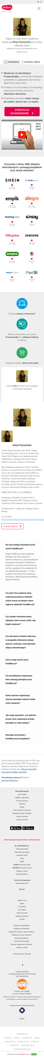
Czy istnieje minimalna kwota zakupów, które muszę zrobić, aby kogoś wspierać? (21, 620)
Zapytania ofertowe (22, 916)
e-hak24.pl (35, 1041)
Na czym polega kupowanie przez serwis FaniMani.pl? (20, 547)
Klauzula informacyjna (21, 941)
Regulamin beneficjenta (22, 928)
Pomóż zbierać (12, 526)
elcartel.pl (8, 1038)
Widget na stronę (22, 871)
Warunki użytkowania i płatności (21, 944)
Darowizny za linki (22, 868)
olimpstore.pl (27, 1038)
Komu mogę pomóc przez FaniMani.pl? (17, 662)
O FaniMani (22, 906)
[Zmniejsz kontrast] (38, 2)
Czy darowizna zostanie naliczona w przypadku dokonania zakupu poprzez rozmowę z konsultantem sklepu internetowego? (21, 642)
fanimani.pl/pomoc (9, 780)
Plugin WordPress (22, 874)
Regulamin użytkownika (22, 925)
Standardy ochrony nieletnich (21, 935)
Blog (21, 858)
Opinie (22, 903)
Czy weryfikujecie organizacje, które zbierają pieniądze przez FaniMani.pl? (19, 679)
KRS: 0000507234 (22, 976)
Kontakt (22, 919)
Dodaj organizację (22, 849)
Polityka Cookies (22, 947)
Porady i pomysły (22, 816)
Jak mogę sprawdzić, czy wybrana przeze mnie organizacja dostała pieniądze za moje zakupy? (21, 719)
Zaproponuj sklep (22, 820)
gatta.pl (37, 1038)
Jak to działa (22, 794)
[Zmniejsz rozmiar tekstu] (41, 2)
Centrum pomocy (22, 801)
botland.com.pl (23, 1041)
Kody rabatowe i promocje (22, 810)
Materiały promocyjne (22, 852)
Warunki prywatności (22, 938)
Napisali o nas (22, 900)
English (22, 1019)
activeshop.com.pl (27, 1045)
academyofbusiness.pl (22, 1049)
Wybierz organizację (22, 797)
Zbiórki (22, 861)
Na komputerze (13, 62)
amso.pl (17, 1038)
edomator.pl (14, 1045)
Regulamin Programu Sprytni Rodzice (21, 932)
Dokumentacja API (22, 883)
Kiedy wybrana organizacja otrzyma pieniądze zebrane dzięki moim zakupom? (20, 699)
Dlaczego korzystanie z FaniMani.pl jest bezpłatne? (18, 737)
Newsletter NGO (22, 855)
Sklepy (22, 807)
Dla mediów (22, 910)
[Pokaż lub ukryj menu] (39, 8)
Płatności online (22, 865)
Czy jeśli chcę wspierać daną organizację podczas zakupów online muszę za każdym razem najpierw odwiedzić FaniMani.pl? (20, 598)
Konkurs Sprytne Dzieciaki (22, 954)
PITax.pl (29, 999)
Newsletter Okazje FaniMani (22, 813)
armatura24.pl (10, 1041)
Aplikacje (22, 804)
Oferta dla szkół (22, 913)
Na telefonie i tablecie (32, 62)
